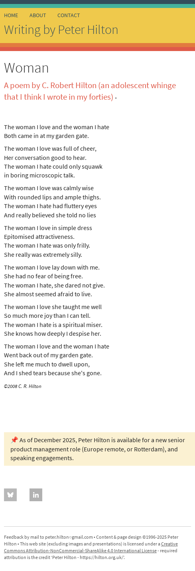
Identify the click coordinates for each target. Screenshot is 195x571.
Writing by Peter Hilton (61, 29)
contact (68, 15)
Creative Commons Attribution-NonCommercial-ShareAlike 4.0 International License (91, 547)
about (38, 15)
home (11, 15)
